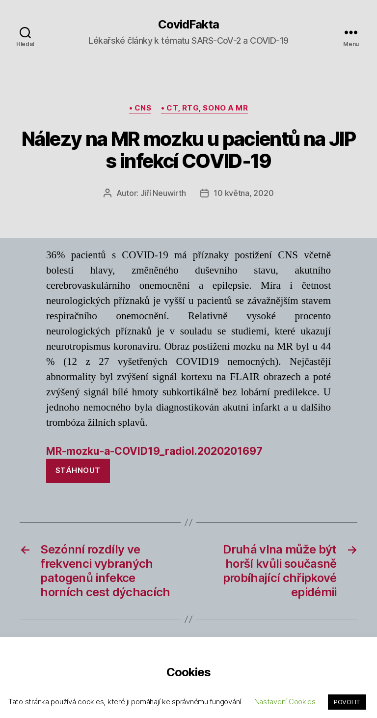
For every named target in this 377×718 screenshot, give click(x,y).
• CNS (140, 108)
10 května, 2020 (243, 193)
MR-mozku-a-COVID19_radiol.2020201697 (154, 451)
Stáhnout (78, 470)
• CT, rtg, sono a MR (204, 108)
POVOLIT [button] (347, 702)
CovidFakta (188, 24)
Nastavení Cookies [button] (285, 701)
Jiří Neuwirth (163, 193)
